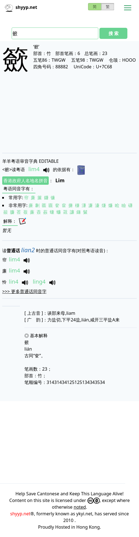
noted (80, 507)
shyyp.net (20, 514)
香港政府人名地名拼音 (25, 181)
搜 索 (114, 33)
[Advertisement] (69, 117)
